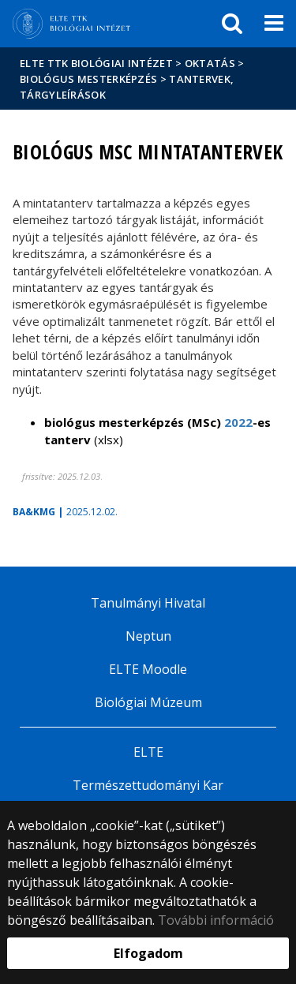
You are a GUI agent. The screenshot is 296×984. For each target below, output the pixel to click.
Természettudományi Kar (148, 785)
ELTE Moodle (148, 669)
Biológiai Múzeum (148, 702)
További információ (216, 920)
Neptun (148, 636)
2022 (238, 422)
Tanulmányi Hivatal (148, 603)
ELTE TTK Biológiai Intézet (96, 63)
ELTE (148, 752)
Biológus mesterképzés (88, 79)
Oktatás (210, 63)
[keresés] (232, 23)
